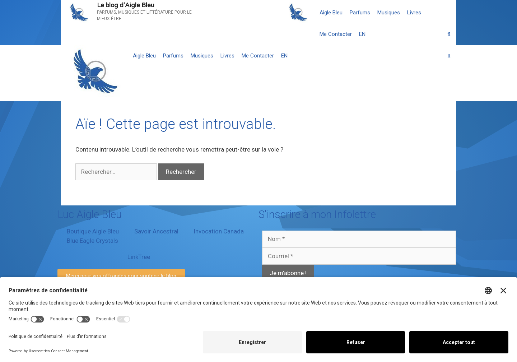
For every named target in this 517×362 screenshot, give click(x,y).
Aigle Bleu (331, 12)
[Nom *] (359, 239)
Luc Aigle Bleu (89, 214)
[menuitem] (362, 34)
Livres (414, 12)
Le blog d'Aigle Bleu (125, 5)
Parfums (360, 12)
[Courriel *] (359, 256)
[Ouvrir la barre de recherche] (449, 34)
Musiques (388, 12)
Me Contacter (336, 34)
